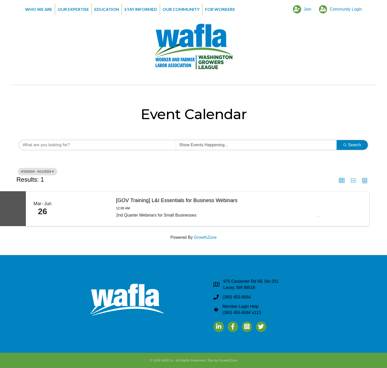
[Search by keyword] (97, 145)
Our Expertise (73, 9)
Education (106, 9)
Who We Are (38, 9)
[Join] (300, 9)
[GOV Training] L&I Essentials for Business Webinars (177, 200)
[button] (342, 180)
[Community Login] (339, 9)
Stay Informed (140, 9)
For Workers (220, 9)
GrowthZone (205, 237)
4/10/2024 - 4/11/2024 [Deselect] (37, 171)
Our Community (181, 9)
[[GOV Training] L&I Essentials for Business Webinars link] (85, 209)
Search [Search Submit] (352, 145)
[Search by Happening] (256, 145)
